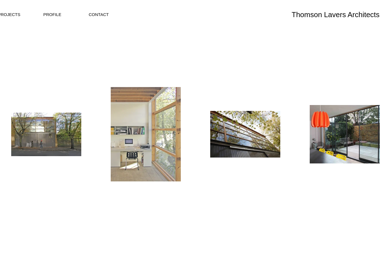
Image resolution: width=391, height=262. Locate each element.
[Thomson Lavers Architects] (340, 14)
